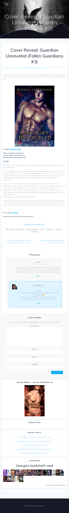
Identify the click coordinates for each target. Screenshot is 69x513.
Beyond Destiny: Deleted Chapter (34, 445)
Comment (34, 326)
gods (42, 229)
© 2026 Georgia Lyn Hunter (35, 506)
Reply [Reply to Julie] (38, 276)
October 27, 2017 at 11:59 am (38, 287)
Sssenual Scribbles (27, 67)
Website (34, 364)
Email (34, 357)
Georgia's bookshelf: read (34, 466)
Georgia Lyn (9, 67)
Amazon (15, 213)
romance (49, 229)
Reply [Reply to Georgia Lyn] (38, 303)
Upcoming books (41, 67)
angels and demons (16, 229)
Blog (19, 67)
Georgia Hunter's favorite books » (55, 485)
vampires (34, 231)
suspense (58, 229)
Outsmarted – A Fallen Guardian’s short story (35, 437)
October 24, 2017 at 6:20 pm (38, 264)
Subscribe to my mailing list (35, 224)
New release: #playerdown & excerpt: (34, 453)
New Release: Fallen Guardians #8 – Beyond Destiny (34, 449)
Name (34, 349)
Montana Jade (15, 149)
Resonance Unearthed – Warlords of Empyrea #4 (34, 441)
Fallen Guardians (32, 229)
